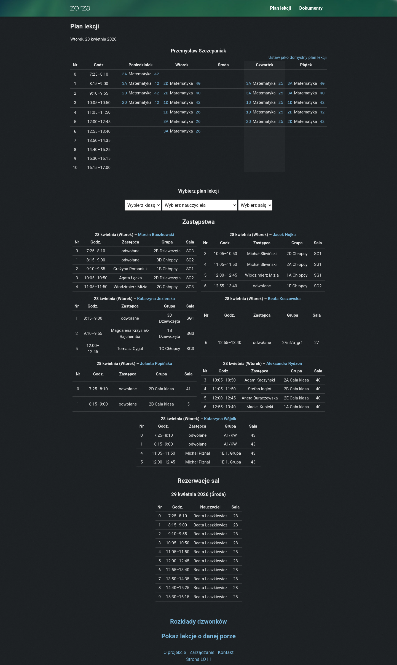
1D (165, 101)
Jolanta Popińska (156, 361)
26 (197, 111)
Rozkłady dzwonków (198, 619)
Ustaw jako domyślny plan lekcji (298, 57)
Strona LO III (198, 657)
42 (156, 74)
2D (165, 83)
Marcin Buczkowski (156, 232)
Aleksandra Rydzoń (284, 361)
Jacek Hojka (284, 232)
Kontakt (226, 650)
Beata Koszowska (284, 296)
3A (124, 74)
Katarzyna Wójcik (220, 416)
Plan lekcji (280, 8)
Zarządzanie (202, 650)
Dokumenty (311, 8)
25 (280, 83)
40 (197, 83)
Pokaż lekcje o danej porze (198, 634)
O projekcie (174, 650)
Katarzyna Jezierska (156, 296)
